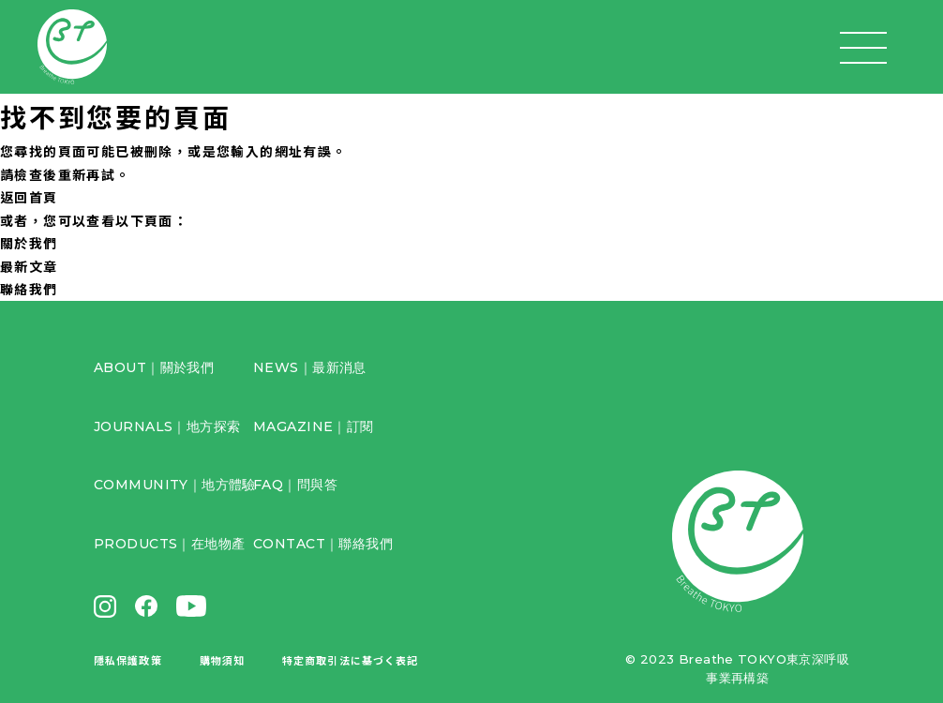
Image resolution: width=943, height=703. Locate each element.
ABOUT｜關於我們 (154, 367)
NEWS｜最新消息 (310, 367)
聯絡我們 (29, 288)
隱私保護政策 (128, 659)
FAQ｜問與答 (295, 484)
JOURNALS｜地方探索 (167, 426)
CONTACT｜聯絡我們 (323, 543)
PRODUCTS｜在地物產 (169, 543)
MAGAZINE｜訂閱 (313, 426)
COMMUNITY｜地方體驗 (175, 484)
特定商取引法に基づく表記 (350, 659)
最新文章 (29, 266)
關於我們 (29, 242)
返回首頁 (29, 196)
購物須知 (222, 659)
